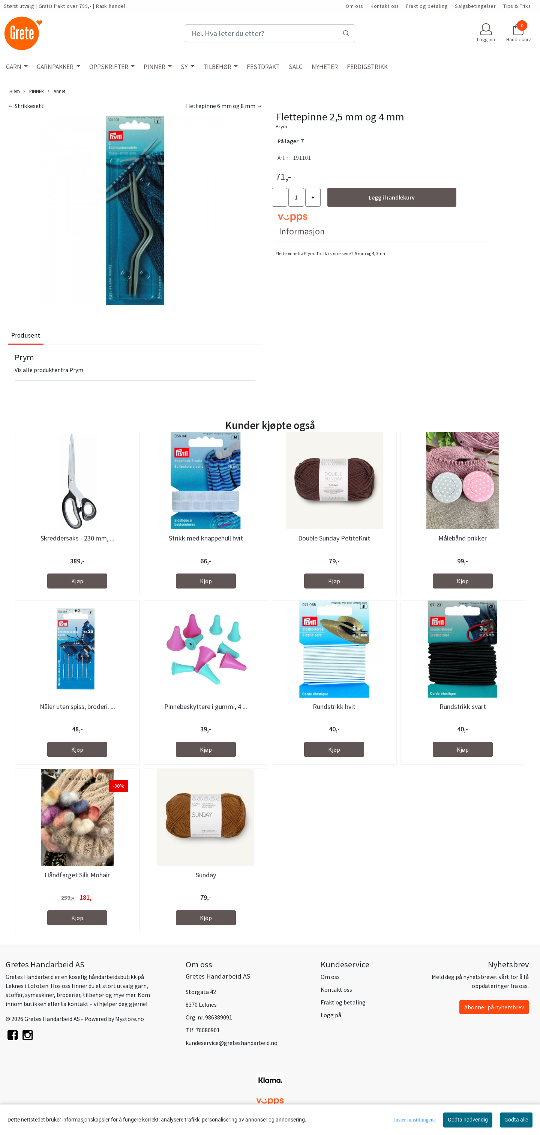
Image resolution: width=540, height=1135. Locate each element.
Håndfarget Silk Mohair (77, 875)
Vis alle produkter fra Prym (49, 370)
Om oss (354, 6)
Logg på (331, 1015)
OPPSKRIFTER (109, 67)
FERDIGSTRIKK (367, 67)
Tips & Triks (517, 6)
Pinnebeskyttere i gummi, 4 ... (205, 706)
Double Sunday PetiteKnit (334, 538)
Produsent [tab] (25, 335)
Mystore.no (129, 1018)
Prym (281, 126)
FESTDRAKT (263, 67)
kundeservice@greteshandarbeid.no (232, 1042)
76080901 (208, 1030)
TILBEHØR (217, 67)
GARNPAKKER (56, 67)
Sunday (206, 875)
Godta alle (516, 1120)
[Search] (270, 33)
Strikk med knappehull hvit (206, 538)
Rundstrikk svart (463, 706)
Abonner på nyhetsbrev (494, 1007)
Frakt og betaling (426, 6)
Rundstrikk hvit (334, 706)
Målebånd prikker (462, 538)
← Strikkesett (26, 106)
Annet (56, 91)
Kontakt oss (384, 6)
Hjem (14, 91)
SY (185, 67)
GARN (14, 67)
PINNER (155, 67)
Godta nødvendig (468, 1120)
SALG (296, 67)
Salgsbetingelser (475, 6)
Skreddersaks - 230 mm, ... (77, 538)
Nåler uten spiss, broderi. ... (77, 706)
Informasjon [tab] (302, 231)
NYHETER (325, 67)
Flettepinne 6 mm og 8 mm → (223, 106)
